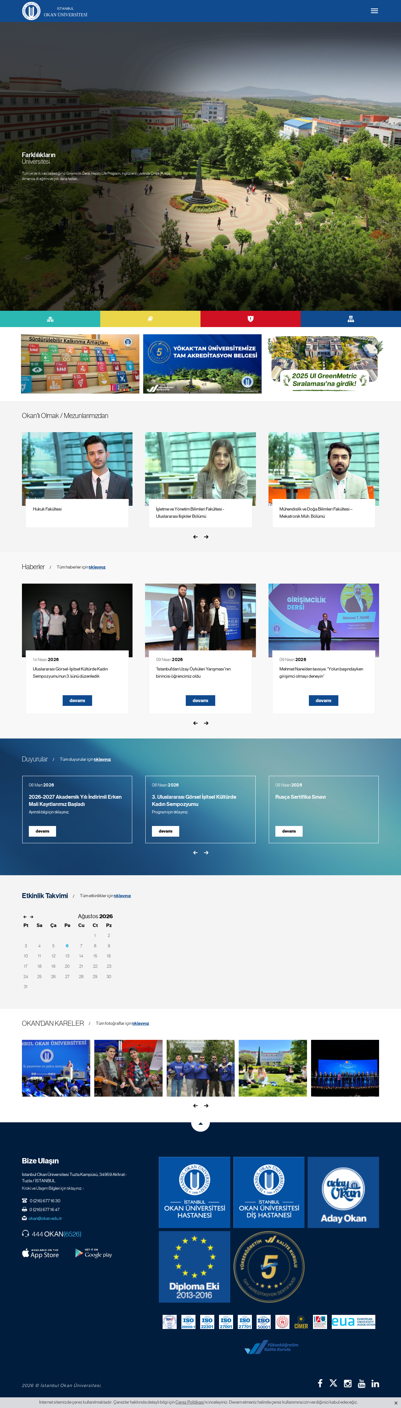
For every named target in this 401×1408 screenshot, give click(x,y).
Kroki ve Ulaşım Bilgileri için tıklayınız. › (53, 1188)
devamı (77, 700)
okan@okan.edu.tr (45, 1218)
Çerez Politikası (189, 1402)
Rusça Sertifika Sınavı (300, 797)
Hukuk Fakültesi (47, 508)
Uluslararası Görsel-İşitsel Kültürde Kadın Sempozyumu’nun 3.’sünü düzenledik (70, 672)
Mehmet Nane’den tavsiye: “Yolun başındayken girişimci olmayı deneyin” (321, 672)
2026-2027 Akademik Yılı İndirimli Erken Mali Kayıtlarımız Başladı (75, 800)
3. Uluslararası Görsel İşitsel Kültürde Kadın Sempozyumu (194, 800)
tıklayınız (97, 567)
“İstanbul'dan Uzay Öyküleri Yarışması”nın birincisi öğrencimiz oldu (193, 672)
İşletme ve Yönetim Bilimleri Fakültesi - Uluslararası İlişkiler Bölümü (190, 512)
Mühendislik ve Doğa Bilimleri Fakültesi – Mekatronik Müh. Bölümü (315, 512)
